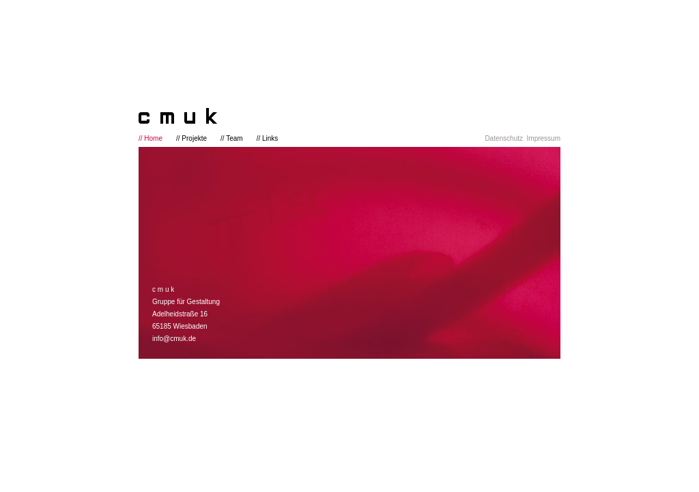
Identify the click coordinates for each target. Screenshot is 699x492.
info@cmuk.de (174, 338)
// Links (268, 138)
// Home (150, 138)
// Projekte (191, 138)
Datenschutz (504, 138)
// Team (231, 138)
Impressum (543, 138)
